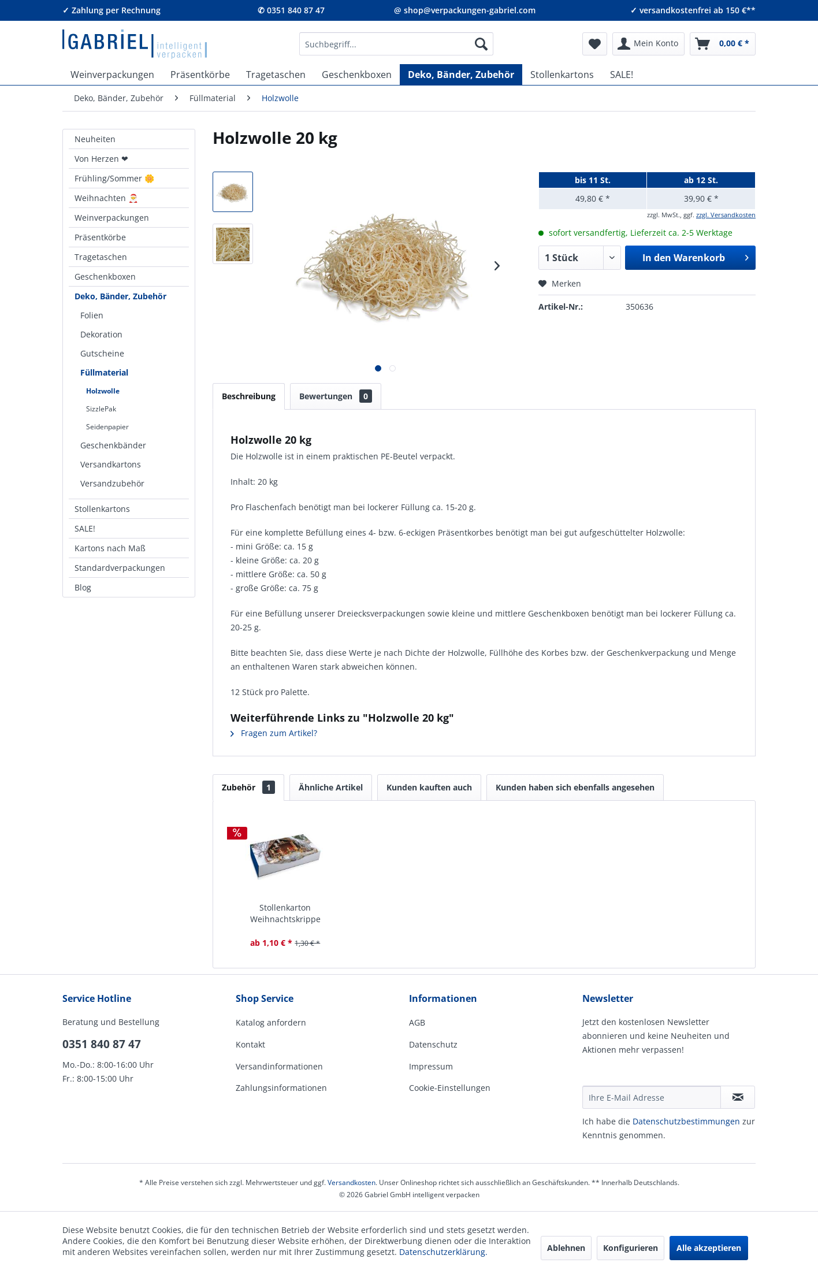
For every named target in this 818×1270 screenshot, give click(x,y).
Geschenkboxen (105, 276)
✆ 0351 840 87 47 (291, 10)
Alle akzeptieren (708, 1247)
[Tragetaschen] (276, 74)
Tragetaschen (101, 256)
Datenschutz (433, 1044)
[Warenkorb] (723, 43)
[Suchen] (481, 43)
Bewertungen (335, 396)
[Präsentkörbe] (200, 74)
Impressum (431, 1066)
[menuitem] (396, 43)
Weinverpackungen (112, 217)
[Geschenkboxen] (357, 74)
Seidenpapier (107, 427)
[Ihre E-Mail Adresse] (651, 1097)
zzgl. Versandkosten (726, 214)
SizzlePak (101, 409)
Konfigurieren (630, 1247)
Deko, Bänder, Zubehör (120, 296)
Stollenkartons (102, 508)
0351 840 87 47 (101, 1044)
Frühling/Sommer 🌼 (114, 178)
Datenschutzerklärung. (443, 1251)
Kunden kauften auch (429, 787)
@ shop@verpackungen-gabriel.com (465, 10)
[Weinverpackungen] (112, 74)
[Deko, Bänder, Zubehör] (461, 74)
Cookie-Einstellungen (449, 1087)
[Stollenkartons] (562, 74)
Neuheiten (95, 138)
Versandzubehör (112, 483)
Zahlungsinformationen (281, 1087)
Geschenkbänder (113, 445)
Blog (83, 587)
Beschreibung (249, 396)
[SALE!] (621, 74)
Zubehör (248, 787)
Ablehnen (566, 1247)
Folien (91, 315)
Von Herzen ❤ (101, 158)
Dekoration (101, 334)
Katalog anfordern (271, 1022)
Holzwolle (103, 391)
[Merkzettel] (594, 43)
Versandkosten (351, 1182)
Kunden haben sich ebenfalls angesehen (575, 787)
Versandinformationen (279, 1066)
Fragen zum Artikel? (273, 732)
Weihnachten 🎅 (106, 197)
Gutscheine (102, 353)
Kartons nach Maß (110, 548)
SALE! (85, 528)
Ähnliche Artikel (331, 787)
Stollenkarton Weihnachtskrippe (285, 913)
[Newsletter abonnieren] (737, 1097)
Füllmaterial (104, 372)
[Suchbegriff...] (396, 43)
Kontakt (250, 1044)
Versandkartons (110, 464)
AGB (417, 1022)
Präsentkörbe (100, 237)
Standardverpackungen (120, 567)
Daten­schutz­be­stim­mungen (686, 1121)
